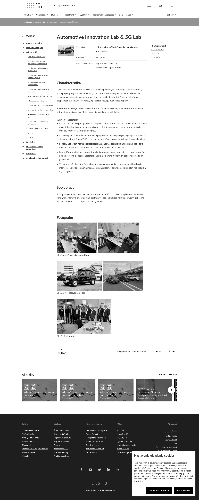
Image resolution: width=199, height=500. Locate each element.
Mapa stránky (171, 439)
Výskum (83, 15)
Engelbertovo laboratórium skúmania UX (38, 69)
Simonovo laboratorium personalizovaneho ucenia (37, 62)
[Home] (22, 22)
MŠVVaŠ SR (122, 438)
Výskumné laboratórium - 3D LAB (40, 96)
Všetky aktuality (166, 374)
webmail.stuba (123, 448)
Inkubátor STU (123, 434)
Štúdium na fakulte (61, 430)
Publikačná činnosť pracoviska (34, 147)
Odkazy (170, 15)
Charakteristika (157, 49)
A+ (168, 431)
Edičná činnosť (91, 452)
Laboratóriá (40, 22)
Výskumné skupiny (34, 47)
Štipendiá (58, 445)
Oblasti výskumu (92, 445)
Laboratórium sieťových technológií (40, 110)
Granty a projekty (34, 43)
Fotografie (155, 57)
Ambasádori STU (61, 448)
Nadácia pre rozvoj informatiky (35, 448)
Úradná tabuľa (28, 445)
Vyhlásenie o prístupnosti (166, 447)
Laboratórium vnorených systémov (40, 105)
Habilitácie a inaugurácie (37, 158)
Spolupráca (156, 53)
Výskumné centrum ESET (36, 57)
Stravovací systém (124, 452)
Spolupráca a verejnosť (103, 15)
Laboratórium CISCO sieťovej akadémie (38, 90)
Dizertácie (31, 153)
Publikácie (31, 142)
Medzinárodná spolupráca (96, 430)
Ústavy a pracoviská (63, 5)
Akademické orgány (30, 441)
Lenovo (30, 133)
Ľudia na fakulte (28, 452)
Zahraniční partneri (93, 434)
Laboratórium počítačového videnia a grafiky (38, 76)
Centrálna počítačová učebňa (38, 128)
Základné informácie (30, 430)
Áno (159, 351)
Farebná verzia (171, 436)
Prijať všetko (183, 490)
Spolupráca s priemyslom (96, 438)
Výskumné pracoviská (94, 441)
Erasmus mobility (61, 452)
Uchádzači (41, 15)
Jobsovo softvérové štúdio (37, 101)
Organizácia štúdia (61, 434)
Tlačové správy (28, 434)
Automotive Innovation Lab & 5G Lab (39, 115)
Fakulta (27, 15)
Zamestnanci (125, 15)
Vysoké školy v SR (124, 441)
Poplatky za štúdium (62, 438)
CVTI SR (120, 430)
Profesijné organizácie (126, 445)
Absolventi (69, 15)
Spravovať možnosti (159, 490)
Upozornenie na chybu (167, 450)
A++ (174, 431)
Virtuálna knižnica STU (95, 448)
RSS (175, 443)
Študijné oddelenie (61, 456)
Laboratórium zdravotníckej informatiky (38, 122)
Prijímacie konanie (61, 441)
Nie (171, 351)
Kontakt (25, 456)
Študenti (55, 15)
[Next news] (171, 390)
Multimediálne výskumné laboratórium (37, 83)
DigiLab (30, 137)
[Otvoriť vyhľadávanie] (171, 5)
